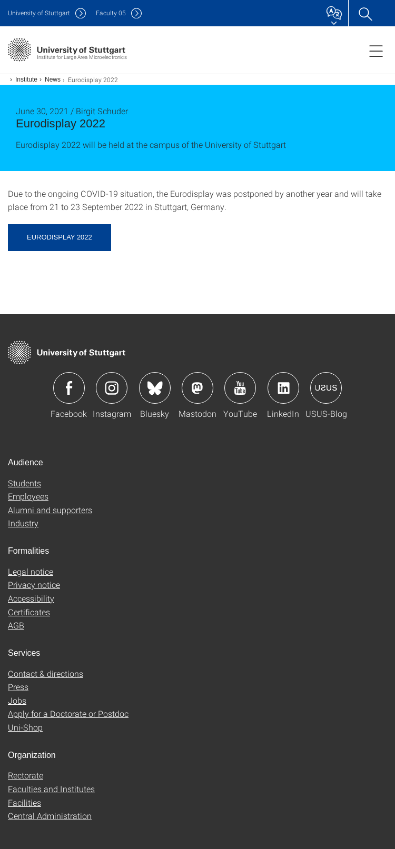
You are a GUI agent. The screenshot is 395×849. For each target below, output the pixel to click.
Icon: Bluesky (155, 388)
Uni (39, 13)
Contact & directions (45, 673)
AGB (16, 625)
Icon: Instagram (111, 388)
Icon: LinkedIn (283, 388)
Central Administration (50, 815)
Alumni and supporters (50, 509)
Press (18, 686)
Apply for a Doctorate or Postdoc (68, 713)
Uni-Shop (25, 727)
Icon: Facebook (69, 388)
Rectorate (25, 775)
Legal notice (30, 571)
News (53, 79)
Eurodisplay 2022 (59, 237)
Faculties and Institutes (51, 788)
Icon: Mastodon (197, 388)
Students (24, 482)
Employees (28, 496)
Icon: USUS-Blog (326, 388)
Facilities (24, 802)
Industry (23, 522)
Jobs (17, 700)
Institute (26, 79)
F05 (111, 13)
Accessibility (31, 598)
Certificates (29, 611)
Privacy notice (34, 584)
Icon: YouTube (240, 388)
